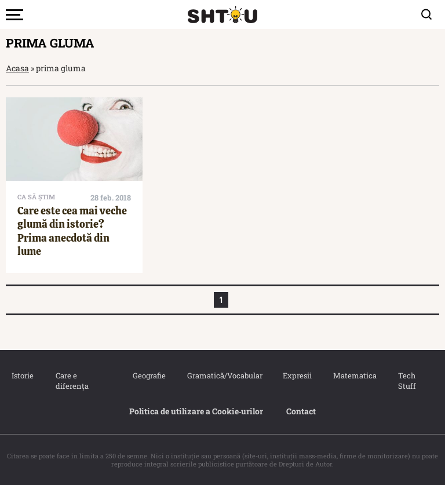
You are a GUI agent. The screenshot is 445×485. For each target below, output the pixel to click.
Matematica (354, 375)
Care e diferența (72, 380)
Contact (301, 411)
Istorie (22, 375)
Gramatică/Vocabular (223, 375)
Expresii (297, 375)
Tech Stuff (407, 380)
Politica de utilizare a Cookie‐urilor (196, 411)
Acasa (17, 68)
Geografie (148, 375)
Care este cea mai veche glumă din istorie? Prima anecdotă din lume (72, 231)
